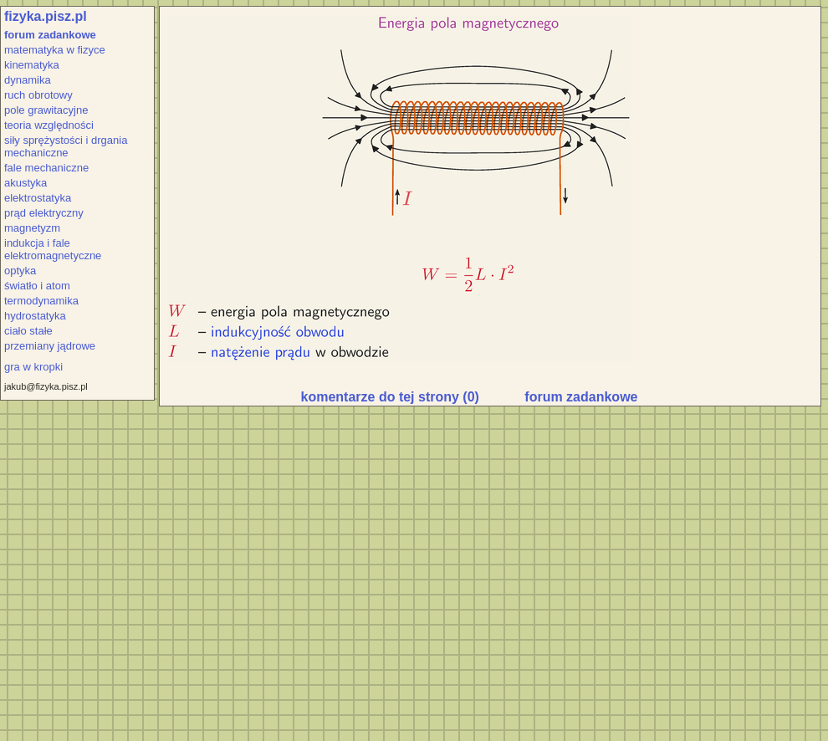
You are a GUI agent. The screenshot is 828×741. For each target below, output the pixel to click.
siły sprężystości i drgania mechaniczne (65, 146)
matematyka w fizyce (54, 49)
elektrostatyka (37, 198)
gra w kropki (33, 366)
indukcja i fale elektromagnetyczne (52, 249)
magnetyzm (32, 228)
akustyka (25, 182)
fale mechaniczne (46, 167)
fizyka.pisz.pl (45, 16)
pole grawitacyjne (46, 110)
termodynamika (41, 300)
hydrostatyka (35, 315)
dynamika (27, 80)
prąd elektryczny (44, 213)
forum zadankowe (50, 34)
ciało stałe (28, 331)
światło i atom (37, 285)
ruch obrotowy (38, 95)
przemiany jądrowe (49, 346)
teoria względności (49, 125)
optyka (20, 270)
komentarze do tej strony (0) (390, 397)
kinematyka (31, 65)
